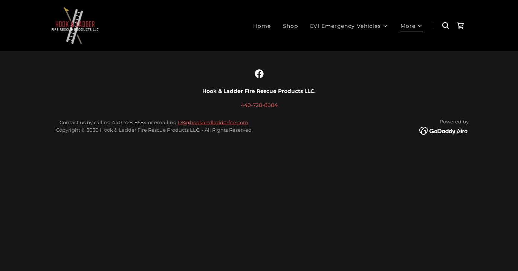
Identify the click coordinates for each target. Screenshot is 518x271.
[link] (75, 25)
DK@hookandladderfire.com (213, 122)
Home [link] (262, 26)
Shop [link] (290, 26)
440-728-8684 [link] (259, 105)
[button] (349, 26)
